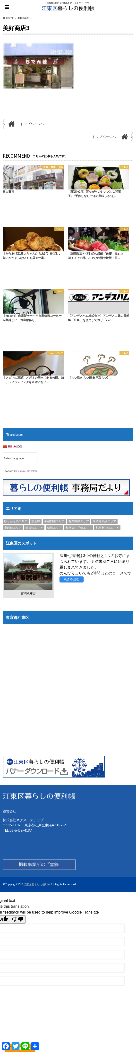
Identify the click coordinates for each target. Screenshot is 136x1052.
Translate (27, 471)
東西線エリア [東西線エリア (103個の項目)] (13, 528)
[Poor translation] (18, 919)
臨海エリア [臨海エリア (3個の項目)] (54, 528)
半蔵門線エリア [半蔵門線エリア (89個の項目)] (54, 521)
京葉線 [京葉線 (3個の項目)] (35, 521)
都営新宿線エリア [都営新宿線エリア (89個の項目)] (107, 528)
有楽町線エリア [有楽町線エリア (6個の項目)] (78, 521)
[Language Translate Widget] (20, 458)
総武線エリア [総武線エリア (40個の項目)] (34, 528)
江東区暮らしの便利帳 (37, 884)
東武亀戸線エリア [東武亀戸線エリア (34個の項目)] (104, 521)
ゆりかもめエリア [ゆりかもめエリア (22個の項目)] (15, 521)
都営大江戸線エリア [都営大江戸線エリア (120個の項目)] (79, 528)
